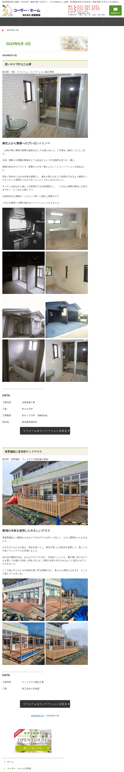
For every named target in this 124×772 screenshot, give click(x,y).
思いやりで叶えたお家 (18, 64)
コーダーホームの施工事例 (108, 160)
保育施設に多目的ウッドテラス (23, 451)
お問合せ (115, 10)
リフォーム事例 (106, 177)
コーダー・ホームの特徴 (108, 72)
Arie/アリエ (104, 145)
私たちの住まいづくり (109, 94)
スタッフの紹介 (105, 193)
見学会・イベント (106, 152)
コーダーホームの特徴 (108, 120)
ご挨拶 (101, 80)
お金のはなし (105, 114)
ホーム (101, 64)
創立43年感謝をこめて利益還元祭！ (109, 257)
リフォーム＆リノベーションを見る (45, 430)
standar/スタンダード (109, 133)
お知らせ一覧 (104, 242)
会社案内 (102, 222)
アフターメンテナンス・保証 (107, 185)
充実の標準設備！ (106, 216)
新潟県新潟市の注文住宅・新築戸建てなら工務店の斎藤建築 (79, 766)
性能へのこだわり (108, 107)
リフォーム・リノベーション (108, 169)
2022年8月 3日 (37, 716)
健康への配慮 (105, 101)
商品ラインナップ (106, 127)
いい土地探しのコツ (107, 209)
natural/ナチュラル (108, 139)
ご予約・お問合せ (106, 236)
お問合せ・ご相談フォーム (103, 741)
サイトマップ (104, 265)
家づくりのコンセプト (108, 86)
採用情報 (102, 229)
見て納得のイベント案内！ (108, 201)
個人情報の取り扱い (107, 249)
